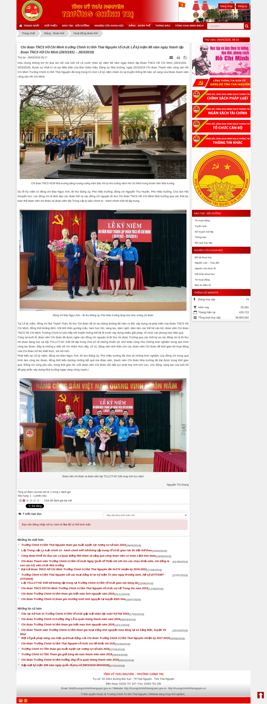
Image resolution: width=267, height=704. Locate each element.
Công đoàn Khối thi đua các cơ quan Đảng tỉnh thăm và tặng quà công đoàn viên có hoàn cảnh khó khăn (88, 555)
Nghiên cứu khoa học (109, 25)
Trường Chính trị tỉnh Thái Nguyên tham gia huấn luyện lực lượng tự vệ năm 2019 (73, 544)
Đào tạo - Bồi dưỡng (75, 25)
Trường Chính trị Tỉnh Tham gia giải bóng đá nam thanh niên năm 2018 (66, 654)
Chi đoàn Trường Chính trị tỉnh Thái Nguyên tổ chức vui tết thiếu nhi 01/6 (68, 643)
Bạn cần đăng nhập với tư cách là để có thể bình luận (56, 524)
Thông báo (162, 25)
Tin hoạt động (202, 220)
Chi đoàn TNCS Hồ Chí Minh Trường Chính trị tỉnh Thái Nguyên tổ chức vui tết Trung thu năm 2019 (84, 588)
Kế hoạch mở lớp (204, 231)
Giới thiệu (50, 25)
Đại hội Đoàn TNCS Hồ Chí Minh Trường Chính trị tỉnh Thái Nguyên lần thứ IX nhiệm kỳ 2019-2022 (83, 569)
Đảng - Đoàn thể (139, 25)
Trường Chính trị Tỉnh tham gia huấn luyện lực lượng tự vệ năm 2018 (65, 648)
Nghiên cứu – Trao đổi (207, 262)
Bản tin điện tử (203, 285)
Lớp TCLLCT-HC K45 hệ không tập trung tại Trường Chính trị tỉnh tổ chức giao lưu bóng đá (79, 582)
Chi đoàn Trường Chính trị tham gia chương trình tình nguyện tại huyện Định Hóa (73, 599)
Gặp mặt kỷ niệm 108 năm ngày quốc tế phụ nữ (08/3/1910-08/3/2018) (65, 665)
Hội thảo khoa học (205, 274)
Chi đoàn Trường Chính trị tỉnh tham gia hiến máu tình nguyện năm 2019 (67, 593)
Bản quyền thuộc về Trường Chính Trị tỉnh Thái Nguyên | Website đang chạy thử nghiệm (134, 694)
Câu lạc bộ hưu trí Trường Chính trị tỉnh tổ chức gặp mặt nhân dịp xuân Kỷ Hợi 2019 (75, 613)
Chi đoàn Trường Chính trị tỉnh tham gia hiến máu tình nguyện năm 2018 (67, 624)
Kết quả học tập (203, 242)
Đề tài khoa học (203, 257)
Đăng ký (242, 6)
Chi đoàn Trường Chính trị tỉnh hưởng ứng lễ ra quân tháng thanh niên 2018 (70, 659)
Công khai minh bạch (189, 25)
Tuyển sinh (201, 226)
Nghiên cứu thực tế (205, 268)
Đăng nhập (226, 6)
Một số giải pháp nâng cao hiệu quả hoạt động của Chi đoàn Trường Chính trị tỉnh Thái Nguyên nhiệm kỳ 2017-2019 (95, 638)
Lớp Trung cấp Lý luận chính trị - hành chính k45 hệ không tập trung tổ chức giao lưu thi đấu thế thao (86, 550)
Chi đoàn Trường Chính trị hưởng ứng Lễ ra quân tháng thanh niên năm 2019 (70, 619)
